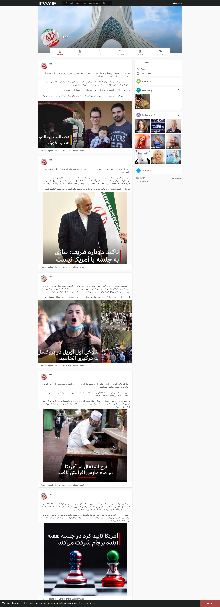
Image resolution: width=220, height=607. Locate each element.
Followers (147, 115)
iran (65, 37)
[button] (87, 3)
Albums (146, 81)
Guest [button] (177, 3)
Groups (145, 170)
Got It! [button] (210, 603)
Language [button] (177, 178)
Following (147, 90)
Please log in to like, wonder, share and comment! (62, 150)
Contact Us (144, 181)
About (137, 181)
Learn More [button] (89, 603)
